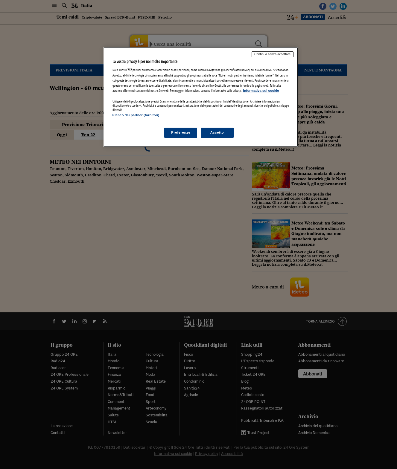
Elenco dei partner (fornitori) (135, 115)
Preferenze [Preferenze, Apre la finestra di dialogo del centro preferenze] (180, 132)
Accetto (217, 132)
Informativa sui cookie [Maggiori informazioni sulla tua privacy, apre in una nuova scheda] (261, 90)
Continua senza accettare (272, 54)
